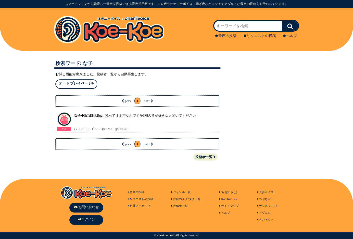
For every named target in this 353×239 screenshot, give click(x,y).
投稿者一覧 (205, 157)
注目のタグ (179, 199)
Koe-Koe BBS (228, 199)
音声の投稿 (226, 36)
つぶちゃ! (264, 199)
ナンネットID (267, 206)
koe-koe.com (166, 235)
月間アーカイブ (139, 206)
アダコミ (264, 212)
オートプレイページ (76, 83)
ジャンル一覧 (181, 192)
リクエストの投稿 (260, 36)
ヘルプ (290, 36)
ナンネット (265, 219)
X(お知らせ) (228, 192)
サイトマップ (229, 206)
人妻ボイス (265, 192)
